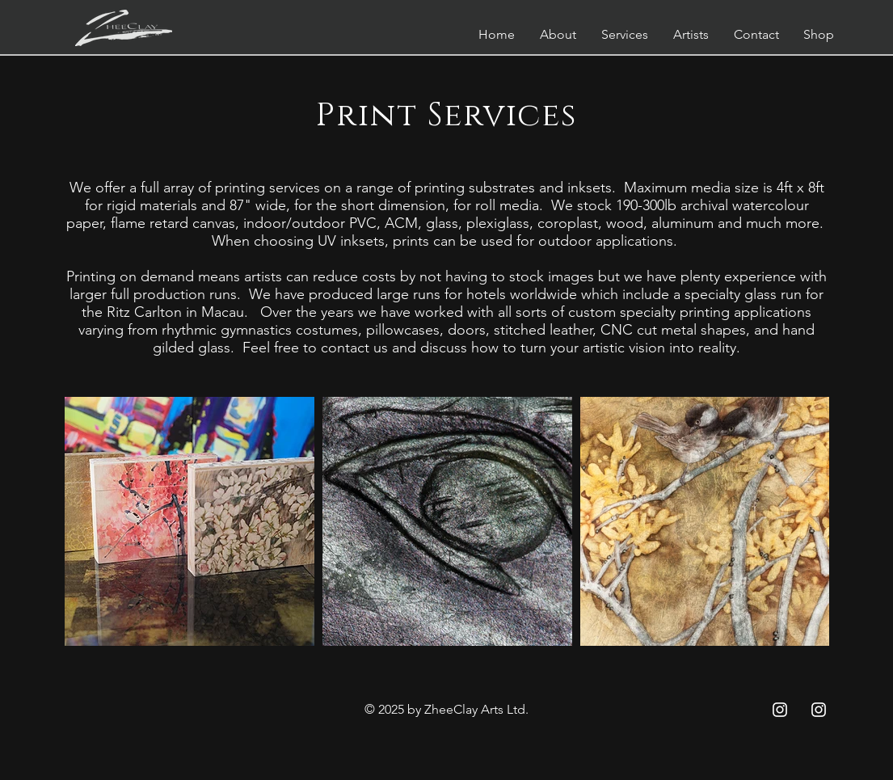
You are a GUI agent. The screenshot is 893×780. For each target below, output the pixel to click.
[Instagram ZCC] (780, 709)
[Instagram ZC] (818, 709)
